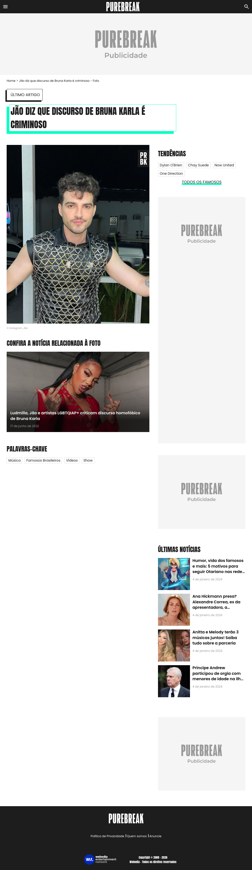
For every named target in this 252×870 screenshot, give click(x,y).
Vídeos (72, 460)
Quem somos (137, 836)
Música (14, 460)
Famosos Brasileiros (43, 460)
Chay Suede (198, 165)
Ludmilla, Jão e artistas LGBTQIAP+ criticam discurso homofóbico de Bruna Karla (75, 415)
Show (88, 460)
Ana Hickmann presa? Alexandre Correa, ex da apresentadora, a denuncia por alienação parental (216, 607)
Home (11, 81)
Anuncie (155, 836)
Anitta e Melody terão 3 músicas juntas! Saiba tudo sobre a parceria (215, 637)
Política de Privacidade (107, 836)
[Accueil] (126, 6)
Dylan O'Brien (171, 165)
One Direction (171, 173)
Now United (224, 165)
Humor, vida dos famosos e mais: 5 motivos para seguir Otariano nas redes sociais (218, 569)
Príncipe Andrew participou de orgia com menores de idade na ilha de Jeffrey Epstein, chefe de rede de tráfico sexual (217, 679)
